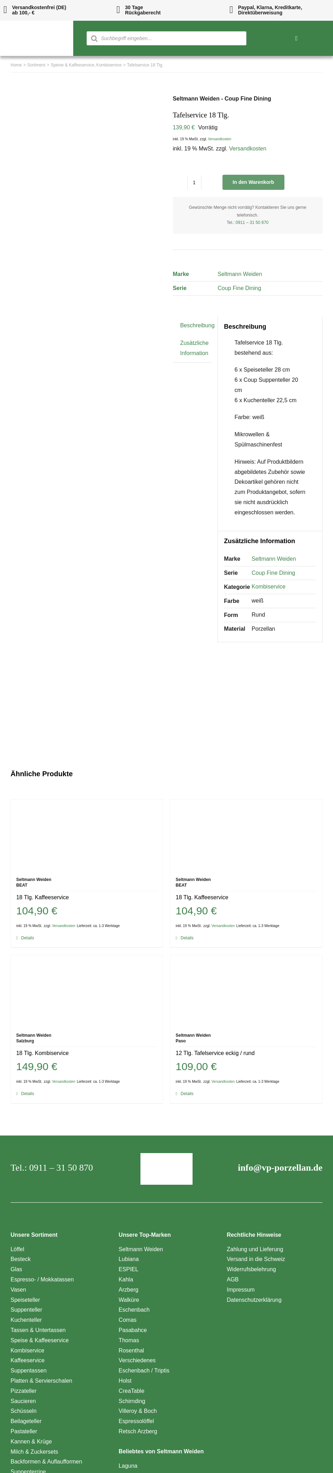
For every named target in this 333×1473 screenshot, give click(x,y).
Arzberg (128, 1290)
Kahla (126, 1279)
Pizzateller (24, 1391)
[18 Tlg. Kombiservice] (87, 990)
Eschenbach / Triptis (144, 1371)
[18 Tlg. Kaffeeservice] (87, 834)
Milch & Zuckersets (34, 1452)
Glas (16, 1269)
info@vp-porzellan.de (280, 1168)
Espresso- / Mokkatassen (42, 1279)
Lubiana (129, 1259)
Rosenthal (131, 1350)
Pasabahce (133, 1330)
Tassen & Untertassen (38, 1330)
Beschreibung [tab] (197, 325)
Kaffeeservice (28, 1360)
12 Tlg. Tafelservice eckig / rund (215, 1053)
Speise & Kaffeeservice (40, 1340)
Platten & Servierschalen (41, 1381)
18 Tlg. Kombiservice (42, 1053)
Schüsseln (24, 1411)
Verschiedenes (137, 1360)
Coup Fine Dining (239, 288)
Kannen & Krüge (31, 1442)
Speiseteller (25, 1300)
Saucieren (23, 1401)
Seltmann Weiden (240, 274)
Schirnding (132, 1401)
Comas (128, 1320)
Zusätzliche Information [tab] (194, 348)
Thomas (129, 1340)
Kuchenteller (26, 1320)
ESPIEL (128, 1269)
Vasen (18, 1290)
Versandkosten (219, 139)
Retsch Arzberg (138, 1431)
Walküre (129, 1300)
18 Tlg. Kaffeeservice (42, 897)
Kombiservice (268, 587)
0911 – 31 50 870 (251, 222)
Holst (125, 1381)
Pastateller (24, 1431)
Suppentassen (28, 1371)
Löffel (17, 1249)
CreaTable (131, 1391)
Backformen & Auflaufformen (46, 1462)
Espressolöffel (136, 1421)
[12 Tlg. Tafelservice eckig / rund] (246, 990)
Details (27, 937)
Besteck (21, 1259)
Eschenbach (134, 1310)
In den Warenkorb (253, 182)
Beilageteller (26, 1421)
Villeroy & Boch (138, 1411)
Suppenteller (26, 1310)
